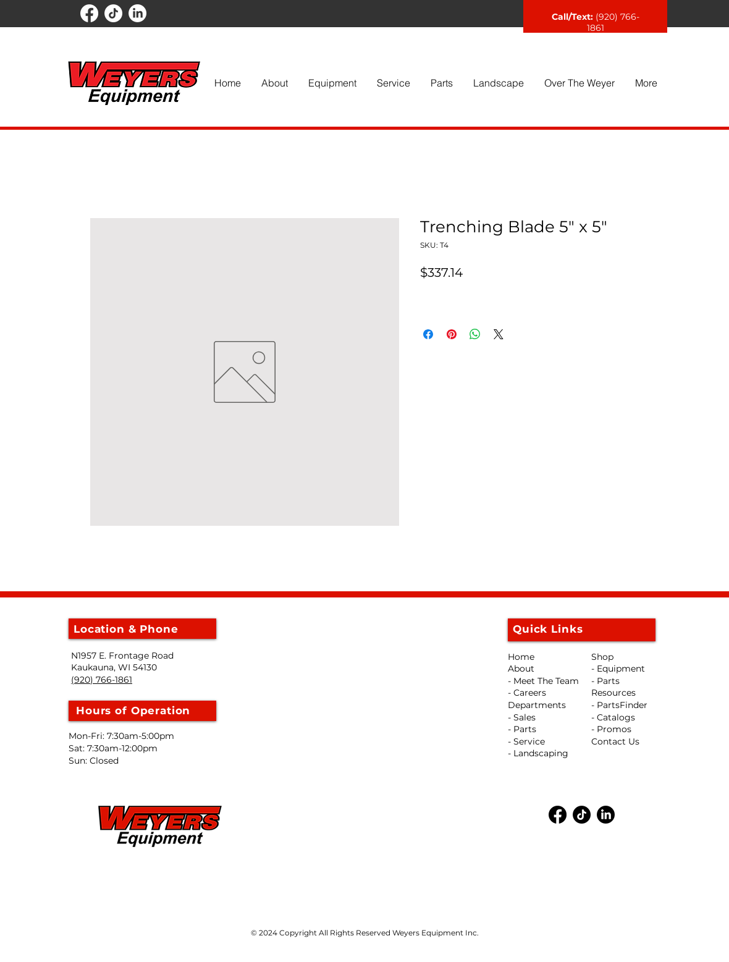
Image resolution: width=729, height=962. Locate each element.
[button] (274, 82)
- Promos (611, 729)
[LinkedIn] (137, 13)
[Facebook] (89, 13)
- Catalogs (613, 717)
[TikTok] (113, 13)
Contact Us (615, 741)
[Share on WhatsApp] (475, 334)
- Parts (605, 680)
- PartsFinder (619, 705)
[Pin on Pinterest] (451, 334)
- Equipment (618, 668)
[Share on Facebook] (428, 334)
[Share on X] (498, 334)
